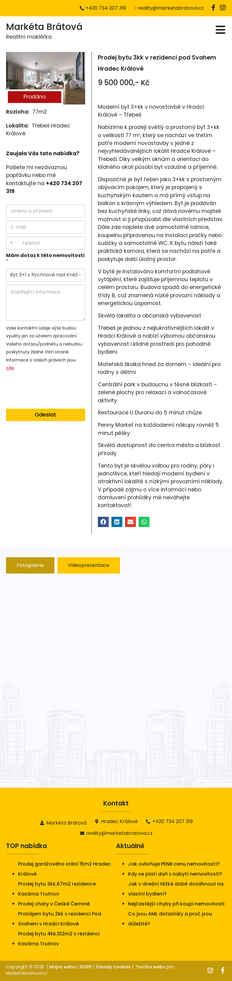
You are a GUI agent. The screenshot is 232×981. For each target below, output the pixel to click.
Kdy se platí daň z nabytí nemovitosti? (175, 873)
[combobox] (10, 242)
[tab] (30, 565)
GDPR (85, 967)
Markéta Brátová (44, 26)
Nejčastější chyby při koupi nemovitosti (176, 903)
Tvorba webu (150, 967)
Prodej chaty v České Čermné (54, 903)
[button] (103, 522)
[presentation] (52, 404)
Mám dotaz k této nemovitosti (45, 258)
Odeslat (45, 414)
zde (10, 368)
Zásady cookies (113, 967)
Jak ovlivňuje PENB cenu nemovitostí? (174, 863)
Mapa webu (62, 967)
